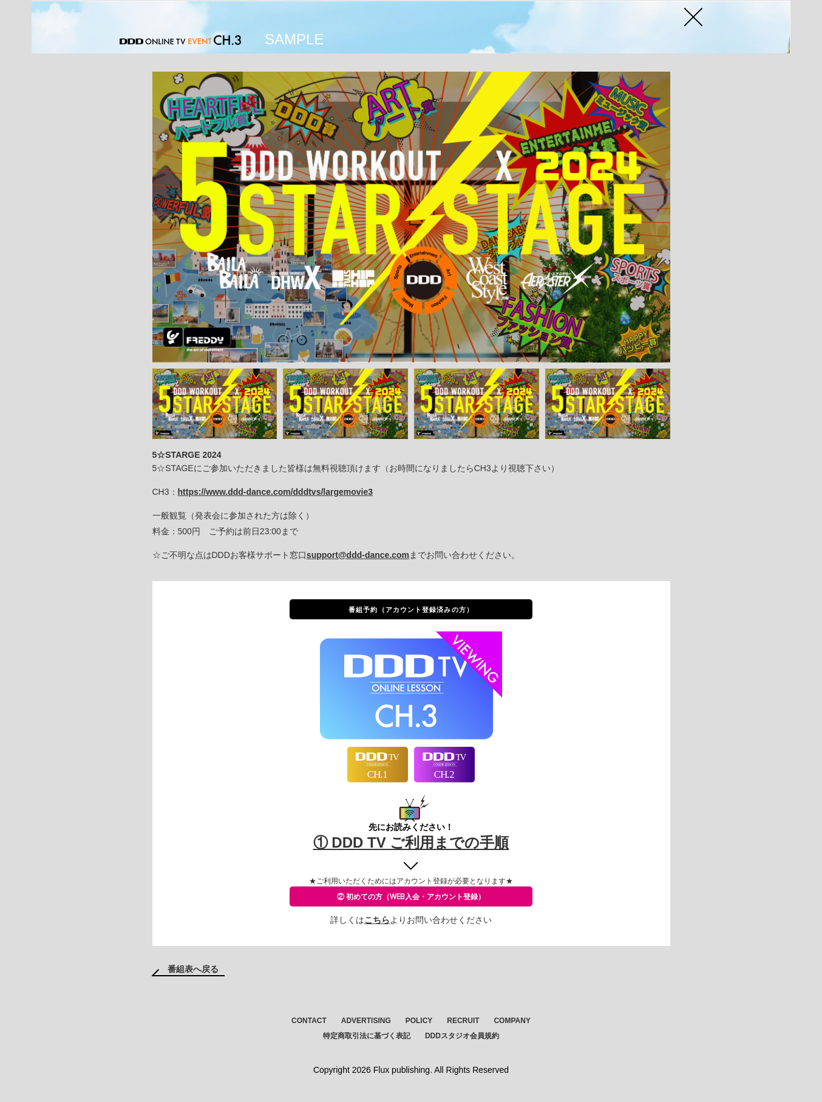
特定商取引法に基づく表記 (366, 1036)
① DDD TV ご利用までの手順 (411, 842)
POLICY (419, 1020)
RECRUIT (463, 1020)
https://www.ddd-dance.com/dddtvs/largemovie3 (275, 492)
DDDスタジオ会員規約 (462, 1036)
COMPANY (512, 1020)
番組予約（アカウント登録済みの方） (411, 609)
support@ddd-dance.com (358, 555)
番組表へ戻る (193, 969)
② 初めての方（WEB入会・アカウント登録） (411, 896)
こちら (377, 920)
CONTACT (309, 1020)
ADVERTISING (366, 1020)
